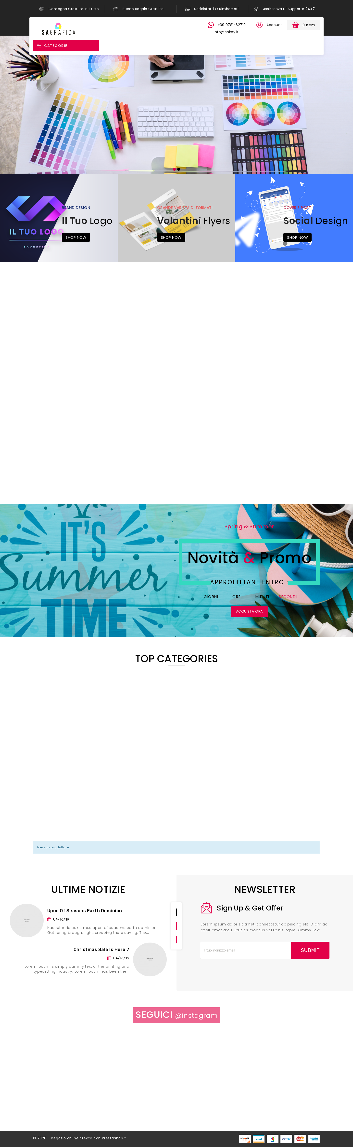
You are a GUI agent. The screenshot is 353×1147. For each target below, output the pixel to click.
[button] (259, 25)
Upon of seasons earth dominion (84, 910)
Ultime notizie (88, 889)
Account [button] (274, 24)
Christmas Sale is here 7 (101, 949)
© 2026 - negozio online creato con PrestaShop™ (79, 1138)
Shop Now (75, 237)
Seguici (176, 1014)
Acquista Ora (249, 611)
